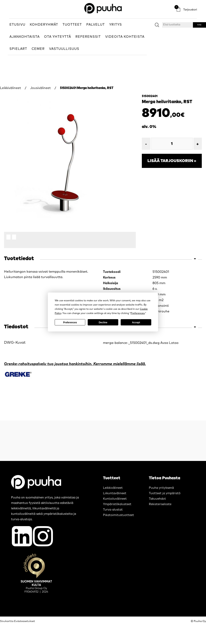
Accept (136, 322)
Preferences (70, 322)
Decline (103, 322)
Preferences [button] (138, 313)
